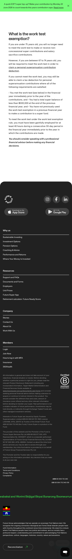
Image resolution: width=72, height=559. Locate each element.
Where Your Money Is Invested (16, 259)
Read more (59, 7)
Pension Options (10, 246)
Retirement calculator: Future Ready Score (22, 299)
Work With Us (9, 330)
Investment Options (11, 241)
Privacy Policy (8, 473)
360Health (7, 367)
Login (5, 349)
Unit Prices (8, 290)
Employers (7, 286)
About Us (7, 326)
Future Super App (11, 295)
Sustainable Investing (12, 237)
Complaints (7, 475)
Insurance (7, 362)
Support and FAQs (11, 277)
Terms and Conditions (11, 470)
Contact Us (8, 322)
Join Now (7, 353)
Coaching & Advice (11, 250)
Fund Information (9, 468)
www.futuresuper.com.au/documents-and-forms (21, 391)
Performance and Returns (14, 254)
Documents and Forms (13, 282)
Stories (6, 318)
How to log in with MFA (13, 358)
